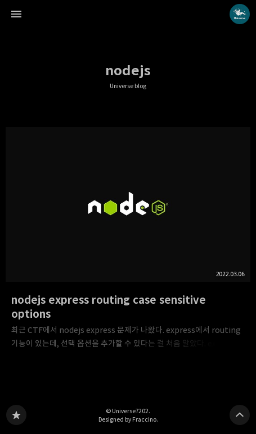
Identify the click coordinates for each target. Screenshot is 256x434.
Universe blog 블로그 (16, 414)
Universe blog (128, 86)
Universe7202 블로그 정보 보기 (239, 14)
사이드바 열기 (16, 14)
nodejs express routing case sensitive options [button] (128, 242)
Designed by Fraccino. (128, 419)
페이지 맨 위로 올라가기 (239, 414)
